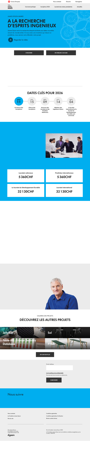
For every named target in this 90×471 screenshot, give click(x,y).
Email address (50, 394)
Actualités (79, 7)
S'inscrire (68, 1)
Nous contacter (57, 1)
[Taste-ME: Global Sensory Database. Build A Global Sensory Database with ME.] (22, 366)
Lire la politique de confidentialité (54, 402)
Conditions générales (51, 443)
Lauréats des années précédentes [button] (63, 7)
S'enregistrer (78, 1)
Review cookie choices (51, 448)
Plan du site (10, 448)
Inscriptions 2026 (45, 7)
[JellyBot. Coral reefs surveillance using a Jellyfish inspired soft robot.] (22, 341)
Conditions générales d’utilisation (54, 446)
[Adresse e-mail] (59, 397)
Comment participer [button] (30, 7)
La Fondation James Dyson (14, 446)
